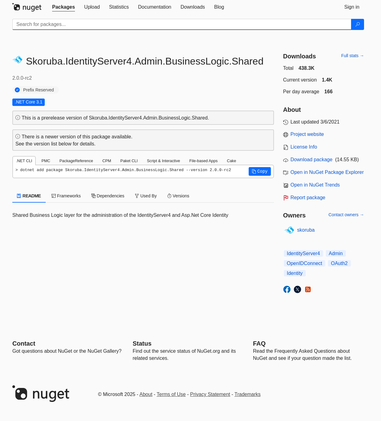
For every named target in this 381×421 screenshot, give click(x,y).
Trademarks (247, 394)
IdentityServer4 (303, 253)
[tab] (64, 7)
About (145, 394)
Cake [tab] (231, 160)
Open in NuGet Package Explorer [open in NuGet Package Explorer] (327, 172)
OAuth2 (339, 263)
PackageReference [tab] (76, 160)
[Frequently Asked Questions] (259, 343)
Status (142, 343)
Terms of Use (171, 394)
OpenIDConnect (304, 263)
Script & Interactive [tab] (163, 160)
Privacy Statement (210, 394)
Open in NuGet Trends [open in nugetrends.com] (315, 184)
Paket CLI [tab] (129, 160)
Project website (307, 134)
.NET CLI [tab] (24, 160)
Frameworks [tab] (66, 196)
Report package (308, 197)
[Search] (357, 24)
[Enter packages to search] (181, 24)
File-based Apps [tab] (203, 160)
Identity (295, 273)
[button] (260, 171)
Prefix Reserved (38, 89)
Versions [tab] (178, 196)
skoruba (306, 230)
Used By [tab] (146, 196)
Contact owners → (346, 214)
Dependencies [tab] (107, 196)
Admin (336, 253)
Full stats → (352, 55)
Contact (23, 343)
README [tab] (29, 196)
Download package (312, 159)
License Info (304, 146)
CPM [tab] (106, 160)
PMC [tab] (45, 160)
